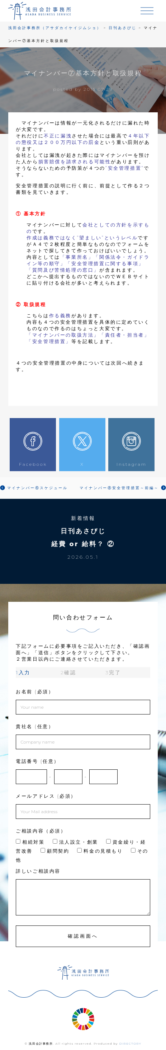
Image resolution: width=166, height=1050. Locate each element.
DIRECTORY (130, 1043)
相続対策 (30, 842)
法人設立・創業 (75, 842)
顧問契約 (55, 851)
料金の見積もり (100, 851)
